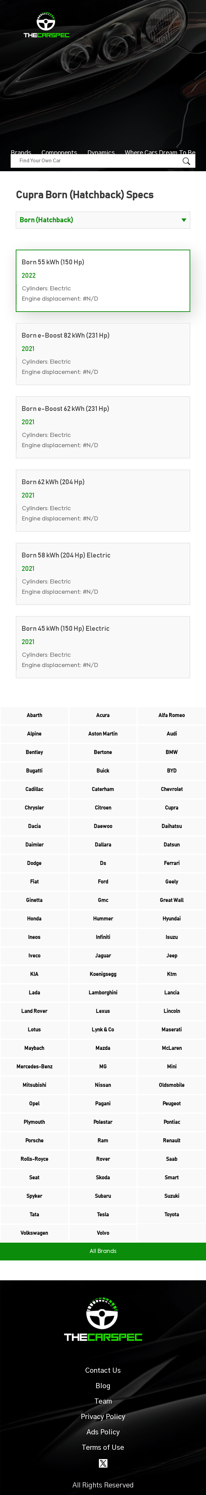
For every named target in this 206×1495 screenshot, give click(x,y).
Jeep (171, 955)
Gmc (103, 900)
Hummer (103, 918)
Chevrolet (172, 789)
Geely (171, 881)
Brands (21, 153)
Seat (34, 1177)
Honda (34, 918)
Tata (34, 1214)
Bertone (103, 752)
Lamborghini (103, 992)
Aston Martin (102, 734)
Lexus (103, 1011)
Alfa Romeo (171, 715)
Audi (172, 734)
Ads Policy (103, 1432)
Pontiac (172, 1122)
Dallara (103, 844)
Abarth (34, 715)
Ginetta (34, 900)
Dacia (34, 826)
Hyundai (172, 918)
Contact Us (103, 1370)
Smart (172, 1177)
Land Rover (34, 1011)
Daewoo (103, 826)
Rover (103, 1159)
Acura (103, 715)
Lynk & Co (103, 1029)
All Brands (103, 1251)
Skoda (103, 1177)
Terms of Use (103, 1447)
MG (103, 1066)
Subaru (103, 1196)
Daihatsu (172, 826)
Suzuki (171, 1196)
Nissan (103, 1085)
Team (103, 1401)
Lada (34, 992)
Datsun (172, 844)
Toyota (172, 1214)
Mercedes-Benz (34, 1066)
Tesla (103, 1214)
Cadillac (34, 789)
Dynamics (101, 153)
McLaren (172, 1048)
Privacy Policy (103, 1417)
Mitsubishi (34, 1085)
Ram (103, 1140)
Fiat (34, 881)
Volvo (103, 1233)
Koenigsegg (103, 974)
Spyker (34, 1196)
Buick (102, 771)
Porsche (34, 1140)
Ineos (34, 937)
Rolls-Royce (34, 1159)
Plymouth (34, 1122)
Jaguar (103, 955)
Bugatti (34, 771)
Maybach (34, 1048)
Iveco (34, 955)
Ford (103, 881)
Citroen (103, 808)
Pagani (103, 1103)
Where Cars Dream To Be (160, 153)
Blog (103, 1386)
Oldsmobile (171, 1085)
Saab (171, 1159)
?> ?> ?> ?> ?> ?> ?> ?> (103, 220)
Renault (171, 1140)
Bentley (34, 752)
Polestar (102, 1122)
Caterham (103, 789)
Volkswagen (34, 1233)
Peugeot (172, 1103)
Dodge (34, 863)
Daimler (34, 844)
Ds (103, 863)
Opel (34, 1103)
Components (59, 153)
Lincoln (172, 1011)
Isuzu (172, 937)
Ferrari (172, 863)
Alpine (34, 734)
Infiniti (103, 937)
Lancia (171, 992)
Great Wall (171, 900)
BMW (172, 752)
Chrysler (34, 808)
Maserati (172, 1029)
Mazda (102, 1048)
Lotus (34, 1029)
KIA (34, 974)
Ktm (172, 974)
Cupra (171, 808)
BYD (172, 771)
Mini (172, 1066)
